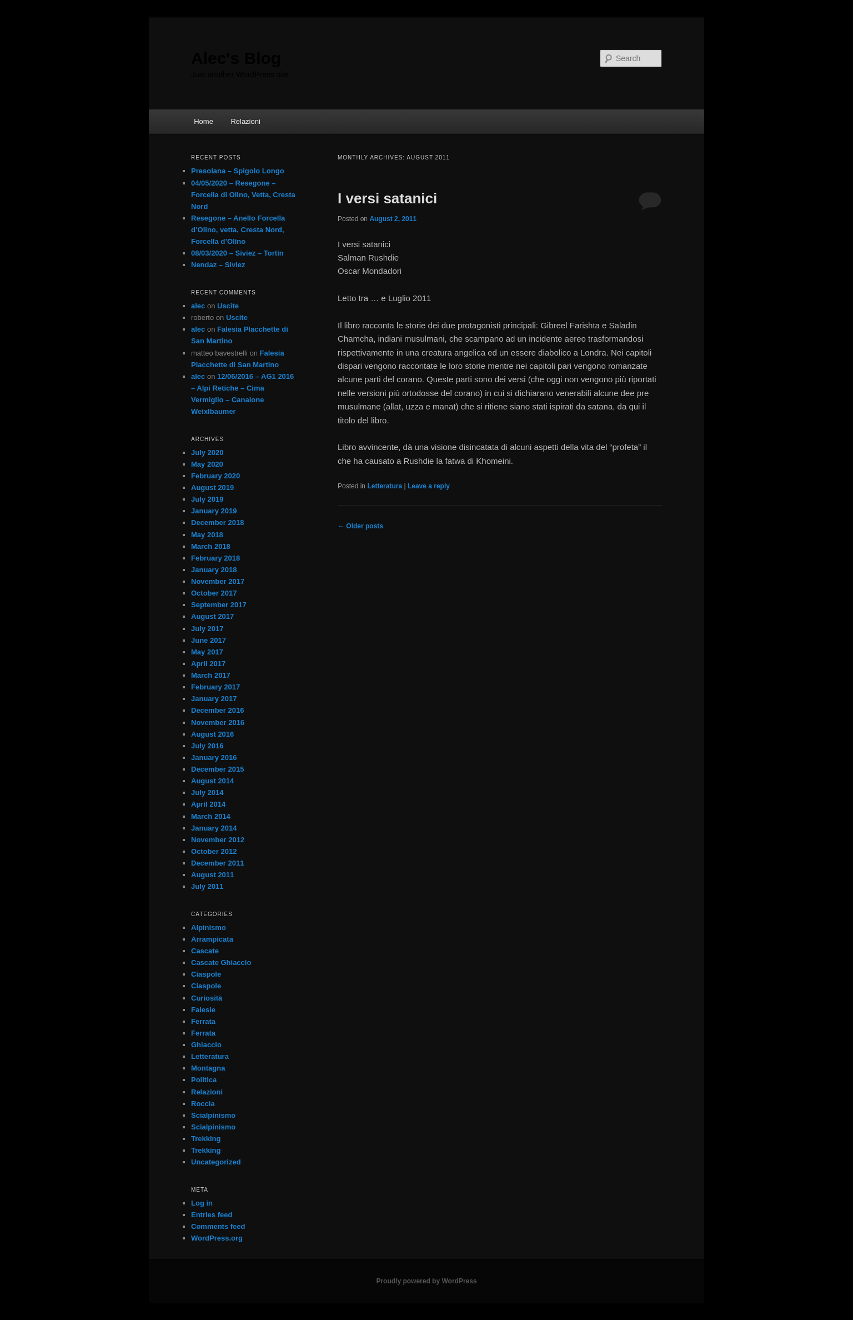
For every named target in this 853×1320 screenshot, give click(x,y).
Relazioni (245, 121)
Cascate (205, 951)
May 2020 (207, 464)
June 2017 (208, 640)
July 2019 (207, 499)
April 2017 (208, 663)
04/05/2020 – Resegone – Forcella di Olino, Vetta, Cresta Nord (243, 195)
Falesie (203, 1010)
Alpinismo (208, 927)
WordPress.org (217, 1238)
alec (198, 306)
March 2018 (210, 546)
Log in (202, 1203)
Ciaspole (206, 974)
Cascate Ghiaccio (221, 962)
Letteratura (384, 486)
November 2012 (217, 840)
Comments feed (218, 1226)
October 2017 (214, 593)
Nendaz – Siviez (218, 265)
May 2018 (207, 535)
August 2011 (212, 875)
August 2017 (212, 616)
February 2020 (215, 476)
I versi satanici (387, 198)
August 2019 (212, 487)
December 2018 (217, 522)
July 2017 (207, 628)
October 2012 (214, 851)
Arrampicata (212, 939)
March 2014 (210, 816)
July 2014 (207, 792)
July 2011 (207, 886)
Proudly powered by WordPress (426, 1281)
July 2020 (207, 452)
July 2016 (207, 746)
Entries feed (211, 1215)
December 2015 (217, 769)
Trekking (205, 1138)
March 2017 (210, 675)
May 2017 (207, 652)
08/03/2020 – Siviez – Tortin (237, 253)
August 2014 (212, 781)
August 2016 (212, 734)
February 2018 (215, 558)
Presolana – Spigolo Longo (237, 171)
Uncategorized (216, 1162)
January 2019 (214, 511)
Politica (204, 1080)
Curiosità (206, 998)
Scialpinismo (213, 1115)
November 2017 (217, 581)
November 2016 (217, 722)
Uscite (228, 306)
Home (203, 121)
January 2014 (214, 828)
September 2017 (219, 605)
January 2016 (214, 757)
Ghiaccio (206, 1045)
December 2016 (217, 710)
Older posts (360, 526)
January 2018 (214, 570)
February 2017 (215, 687)
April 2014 (208, 804)
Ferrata (203, 1021)
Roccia (203, 1103)
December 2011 (217, 863)
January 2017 (214, 698)
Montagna (208, 1068)
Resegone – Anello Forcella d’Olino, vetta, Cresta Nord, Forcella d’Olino (238, 230)
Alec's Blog (236, 58)
